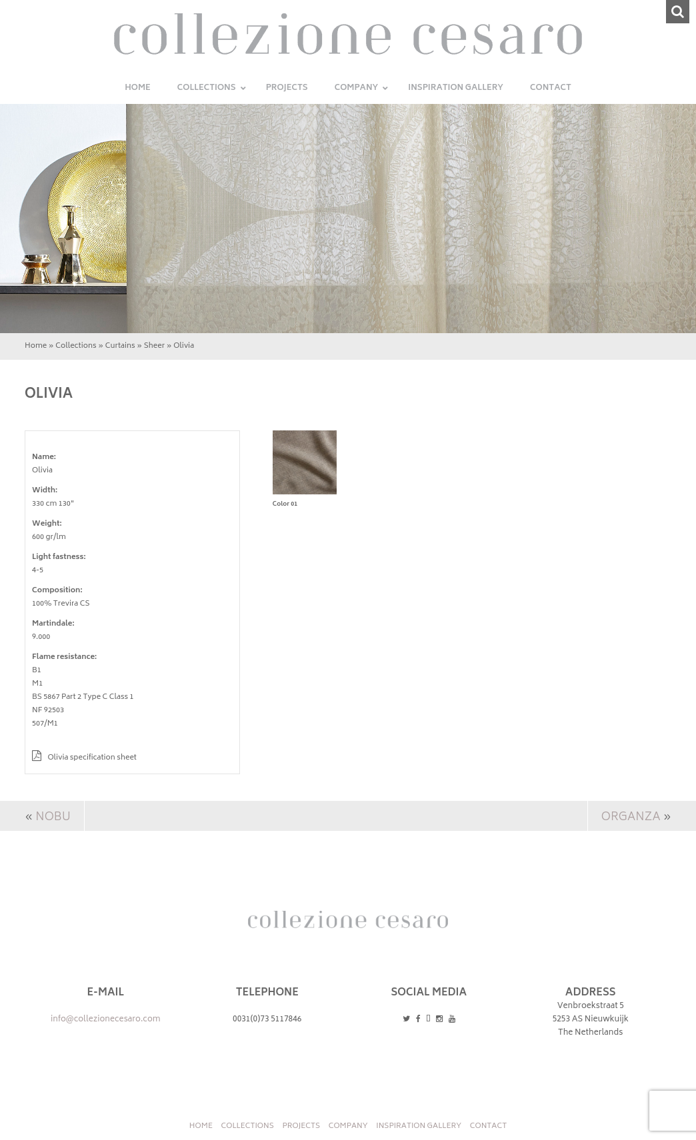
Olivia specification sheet (84, 758)
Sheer (154, 346)
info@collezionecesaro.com (106, 1020)
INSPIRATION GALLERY (418, 1126)
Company (348, 1126)
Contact (488, 1126)
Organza (631, 818)
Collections (75, 346)
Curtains (120, 346)
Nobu (53, 818)
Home (36, 346)
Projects (301, 1126)
